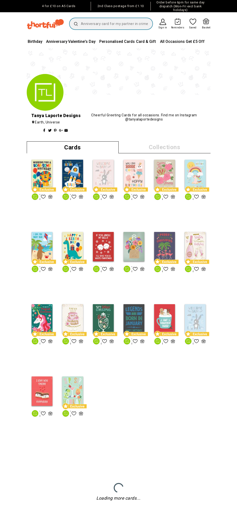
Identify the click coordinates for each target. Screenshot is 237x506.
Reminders (178, 27)
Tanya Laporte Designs (39, 197)
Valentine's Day (82, 41)
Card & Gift (146, 41)
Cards (72, 147)
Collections (164, 147)
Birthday (35, 41)
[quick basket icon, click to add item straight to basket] (50, 197)
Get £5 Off (195, 41)
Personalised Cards (117, 41)
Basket (206, 27)
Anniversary (56, 41)
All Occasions (172, 41)
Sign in (163, 27)
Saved (193, 27)
